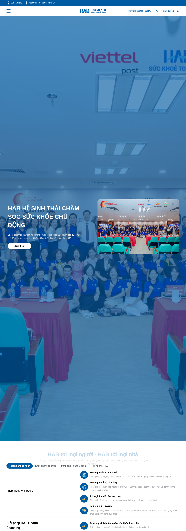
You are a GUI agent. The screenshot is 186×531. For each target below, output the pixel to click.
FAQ (156, 11)
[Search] (178, 11)
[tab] (19, 466)
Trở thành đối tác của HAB (139, 11)
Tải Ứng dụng (168, 11)
